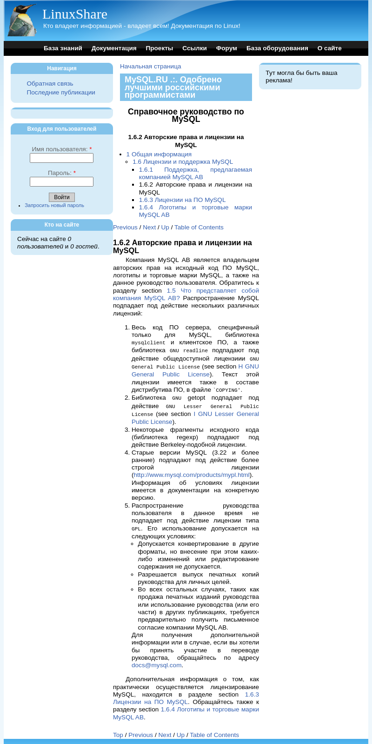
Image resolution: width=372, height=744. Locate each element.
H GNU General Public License (195, 369)
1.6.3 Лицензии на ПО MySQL (182, 199)
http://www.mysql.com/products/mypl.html (192, 471)
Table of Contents (199, 227)
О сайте (330, 48)
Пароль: (62, 172)
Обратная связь (50, 83)
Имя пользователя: (62, 149)
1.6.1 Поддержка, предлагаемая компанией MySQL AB (195, 173)
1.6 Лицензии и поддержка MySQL (183, 161)
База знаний (63, 48)
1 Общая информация (159, 154)
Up (165, 227)
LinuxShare (74, 13)
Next (149, 227)
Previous (125, 227)
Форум (226, 48)
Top (118, 730)
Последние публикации (61, 92)
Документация (114, 48)
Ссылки (194, 48)
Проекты (159, 48)
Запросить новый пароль (54, 205)
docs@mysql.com (156, 660)
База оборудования (277, 48)
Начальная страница (150, 66)
